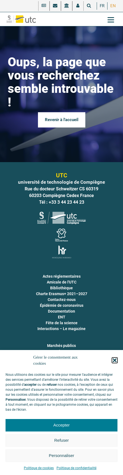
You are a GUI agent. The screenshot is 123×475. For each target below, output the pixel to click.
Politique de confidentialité (76, 468)
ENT (61, 317)
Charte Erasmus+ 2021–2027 (61, 294)
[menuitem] (102, 6)
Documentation (61, 311)
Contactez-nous (62, 299)
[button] (114, 360)
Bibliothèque (61, 288)
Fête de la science (62, 323)
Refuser (61, 440)
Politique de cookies (39, 468)
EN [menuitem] (113, 5)
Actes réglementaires (62, 276)
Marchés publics (61, 345)
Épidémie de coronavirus (61, 305)
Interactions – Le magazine (61, 328)
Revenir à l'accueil (61, 119)
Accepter (61, 425)
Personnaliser (61, 455)
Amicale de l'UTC (61, 282)
